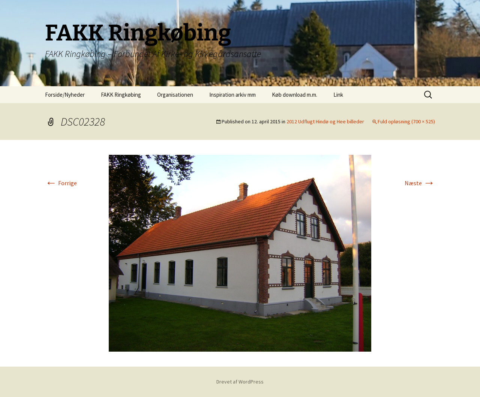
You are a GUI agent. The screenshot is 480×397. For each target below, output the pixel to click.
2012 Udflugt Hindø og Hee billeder (325, 121)
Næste (420, 183)
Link (338, 94)
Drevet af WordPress (240, 381)
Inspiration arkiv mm (232, 94)
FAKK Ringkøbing (121, 94)
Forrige (61, 183)
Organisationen (175, 94)
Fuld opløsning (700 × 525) (406, 121)
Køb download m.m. (294, 94)
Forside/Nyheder (65, 94)
